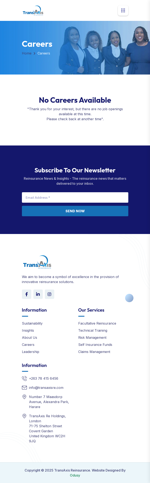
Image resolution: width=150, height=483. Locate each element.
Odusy (75, 475)
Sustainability (32, 323)
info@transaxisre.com (46, 388)
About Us (29, 337)
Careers (28, 345)
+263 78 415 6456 (43, 378)
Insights (28, 330)
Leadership (30, 352)
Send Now (75, 211)
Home (27, 53)
